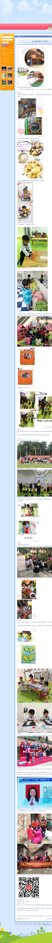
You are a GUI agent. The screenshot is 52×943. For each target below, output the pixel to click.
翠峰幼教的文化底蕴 (5, 57)
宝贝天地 (29, 923)
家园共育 (34, 923)
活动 (4, 72)
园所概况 (16, 923)
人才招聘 (38, 923)
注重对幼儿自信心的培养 (6, 59)
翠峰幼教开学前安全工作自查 (24, 918)
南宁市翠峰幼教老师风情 (6, 62)
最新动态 (25, 923)
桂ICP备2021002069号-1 (38, 924)
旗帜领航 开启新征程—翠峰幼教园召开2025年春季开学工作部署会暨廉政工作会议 (7, 53)
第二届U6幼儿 (4, 85)
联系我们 (47, 923)
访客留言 (43, 923)
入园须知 (21, 923)
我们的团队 (10, 72)
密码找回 (11, 45)
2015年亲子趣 (9, 85)
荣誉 (4, 79)
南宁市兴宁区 (9, 79)
